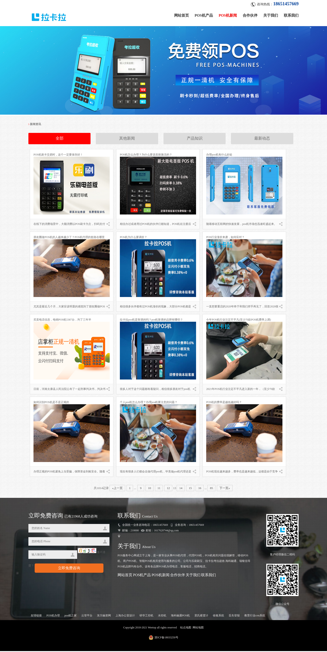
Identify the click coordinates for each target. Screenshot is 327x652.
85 (211, 489)
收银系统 (218, 616)
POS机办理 (53, 616)
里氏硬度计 (201, 616)
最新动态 (262, 140)
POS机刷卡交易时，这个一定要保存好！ (58, 155)
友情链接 (36, 616)
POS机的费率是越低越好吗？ (224, 403)
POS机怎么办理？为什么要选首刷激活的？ (146, 155)
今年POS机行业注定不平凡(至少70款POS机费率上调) (238, 320)
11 (158, 489)
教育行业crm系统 (254, 616)
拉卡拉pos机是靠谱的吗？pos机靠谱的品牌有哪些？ (151, 320)
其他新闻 (127, 140)
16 (199, 489)
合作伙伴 (250, 14)
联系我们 (291, 14)
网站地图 (198, 628)
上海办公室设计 (125, 616)
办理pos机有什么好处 (219, 155)
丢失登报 (234, 616)
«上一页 (117, 489)
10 (149, 489)
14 (180, 489)
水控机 (162, 616)
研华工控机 (146, 616)
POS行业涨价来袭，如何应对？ (225, 238)
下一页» (224, 489)
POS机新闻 (228, 14)
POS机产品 (204, 14)
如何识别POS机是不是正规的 (51, 403)
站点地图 (185, 628)
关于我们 (270, 14)
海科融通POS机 (180, 616)
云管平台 (86, 616)
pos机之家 (70, 616)
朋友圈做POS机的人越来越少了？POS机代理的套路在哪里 (69, 238)
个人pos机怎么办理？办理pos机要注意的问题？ (148, 403)
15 (190, 489)
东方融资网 (104, 616)
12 (168, 489)
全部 (59, 140)
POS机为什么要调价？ (133, 238)
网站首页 (181, 14)
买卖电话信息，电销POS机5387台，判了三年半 (62, 320)
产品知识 (194, 140)
